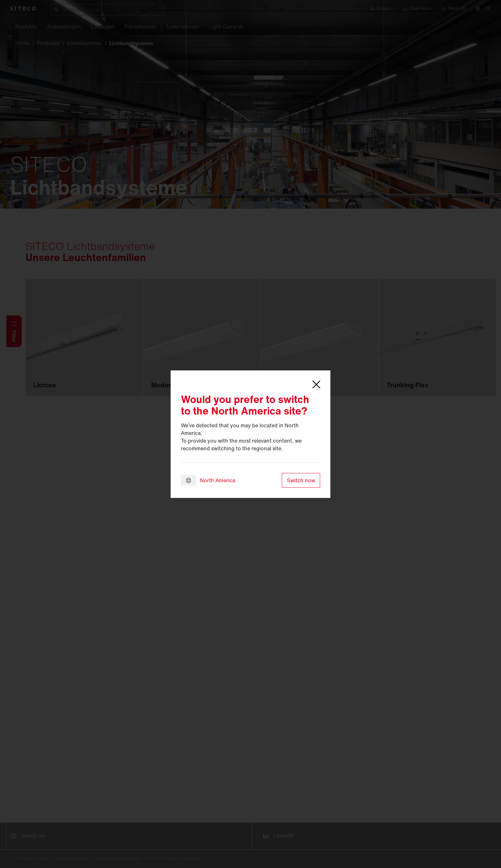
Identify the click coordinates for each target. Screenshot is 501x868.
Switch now (301, 480)
